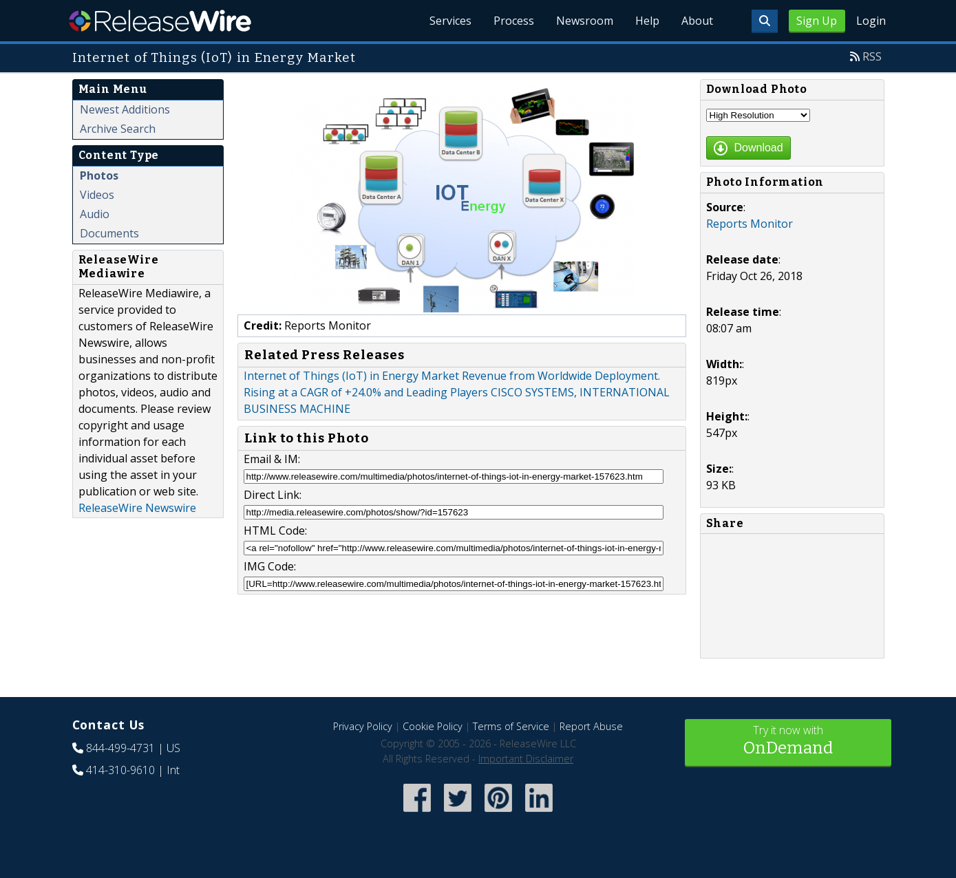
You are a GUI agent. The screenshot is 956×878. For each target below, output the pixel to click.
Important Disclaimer (525, 758)
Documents (109, 233)
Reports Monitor (749, 223)
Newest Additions (125, 109)
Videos (97, 194)
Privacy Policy (362, 726)
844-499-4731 (120, 748)
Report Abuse (591, 726)
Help (647, 20)
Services (450, 20)
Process (513, 20)
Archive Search (118, 128)
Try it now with (788, 741)
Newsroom (584, 20)
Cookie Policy (433, 726)
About (697, 20)
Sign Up (816, 20)
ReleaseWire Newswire (137, 507)
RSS (872, 56)
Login (871, 20)
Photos (99, 175)
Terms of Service (511, 726)
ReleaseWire (160, 20)
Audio (94, 214)
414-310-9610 (120, 770)
